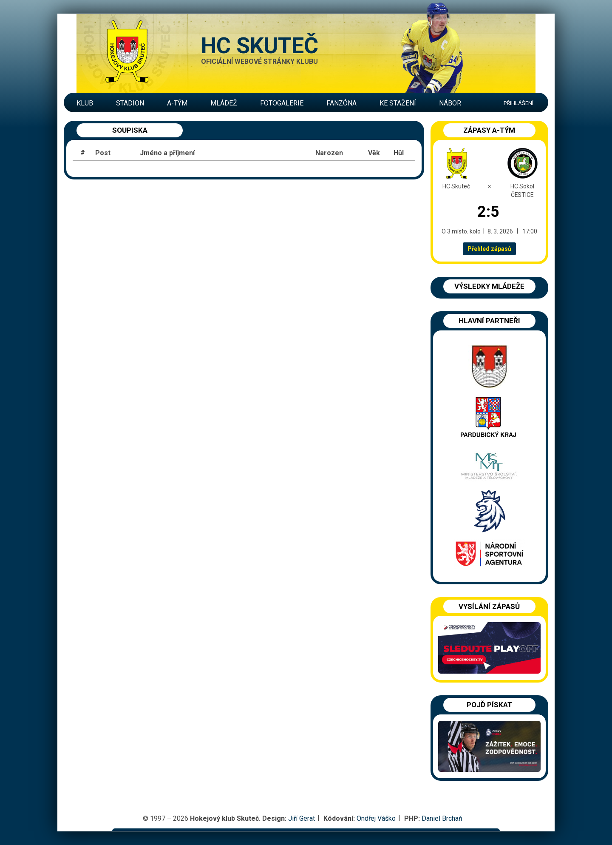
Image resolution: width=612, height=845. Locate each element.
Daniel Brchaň (442, 818)
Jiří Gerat (301, 818)
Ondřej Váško (376, 818)
